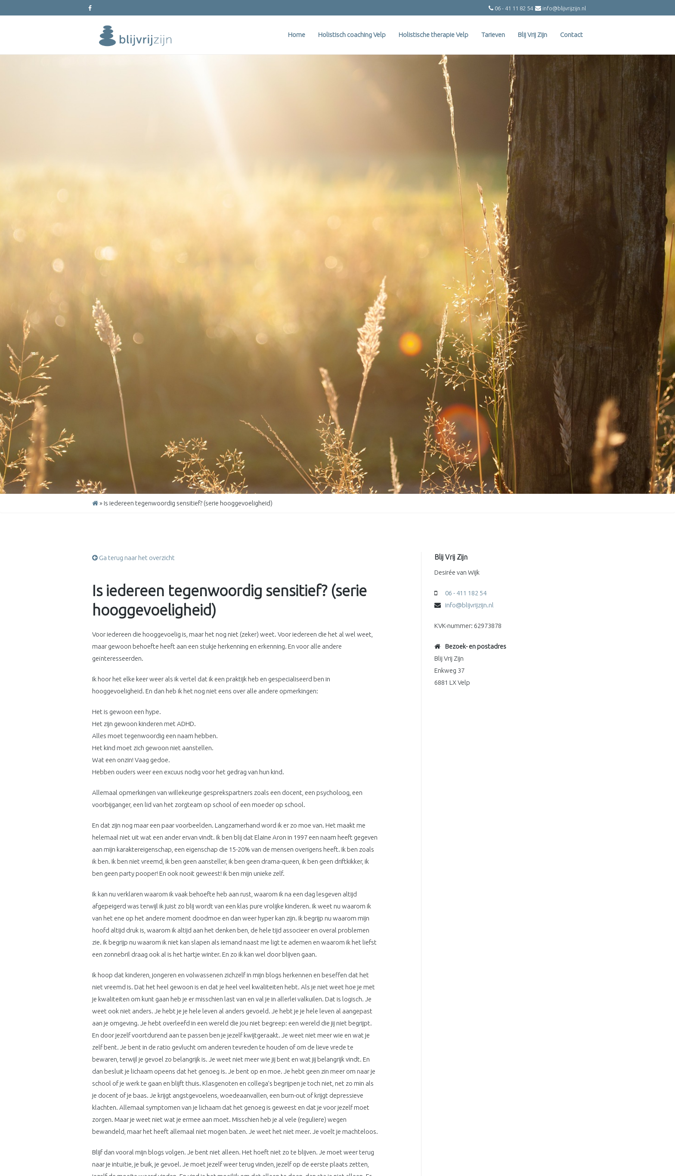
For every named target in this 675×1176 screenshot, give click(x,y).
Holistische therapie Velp (433, 34)
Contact (571, 34)
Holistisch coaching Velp (352, 34)
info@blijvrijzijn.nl (564, 8)
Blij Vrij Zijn (532, 34)
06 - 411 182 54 (465, 593)
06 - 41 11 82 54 (514, 8)
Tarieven (493, 34)
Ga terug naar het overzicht (133, 557)
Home (296, 34)
